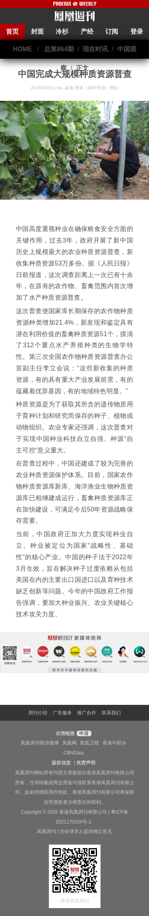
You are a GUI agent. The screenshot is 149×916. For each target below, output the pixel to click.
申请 (82, 733)
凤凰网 (69, 743)
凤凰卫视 (89, 743)
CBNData (74, 753)
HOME (22, 49)
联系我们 (111, 713)
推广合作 (86, 713)
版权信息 (61, 763)
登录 (136, 31)
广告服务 (62, 713)
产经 (87, 31)
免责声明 (85, 763)
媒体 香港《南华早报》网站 (91, 87)
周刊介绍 (37, 713)
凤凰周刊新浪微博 (40, 743)
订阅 (111, 31)
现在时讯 (95, 49)
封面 (37, 31)
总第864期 (59, 49)
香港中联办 (114, 743)
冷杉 (62, 31)
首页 (12, 31)
